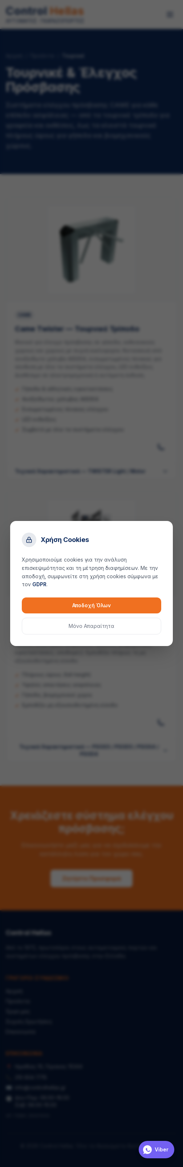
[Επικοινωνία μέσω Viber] (156, 1149)
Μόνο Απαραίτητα (91, 626)
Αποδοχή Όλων (91, 605)
